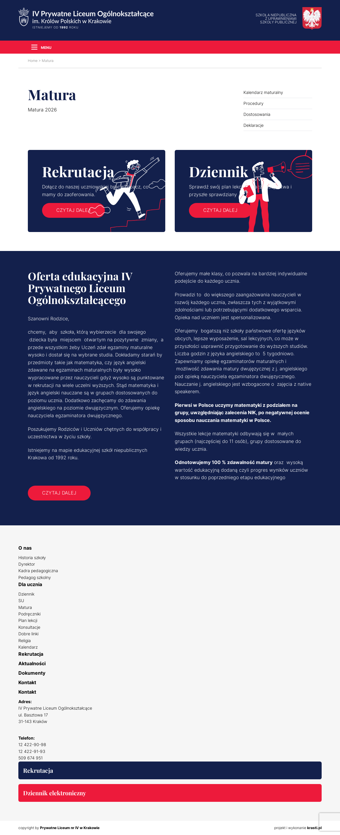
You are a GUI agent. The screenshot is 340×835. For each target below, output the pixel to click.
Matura (25, 607)
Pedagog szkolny (34, 577)
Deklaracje (253, 125)
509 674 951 (30, 757)
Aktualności (32, 663)
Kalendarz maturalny (263, 92)
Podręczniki (29, 613)
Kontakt (27, 682)
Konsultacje (29, 627)
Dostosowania (256, 114)
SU (21, 600)
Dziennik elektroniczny (54, 793)
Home (33, 60)
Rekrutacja (30, 654)
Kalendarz (28, 647)
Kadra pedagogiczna (38, 570)
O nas (25, 548)
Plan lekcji (27, 620)
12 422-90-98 (32, 744)
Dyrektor (26, 564)
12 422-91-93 (31, 751)
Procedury (253, 103)
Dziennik (26, 593)
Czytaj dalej (73, 210)
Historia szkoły (32, 557)
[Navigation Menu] (40, 47)
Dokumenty (31, 673)
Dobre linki (28, 633)
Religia (24, 640)
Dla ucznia (30, 584)
